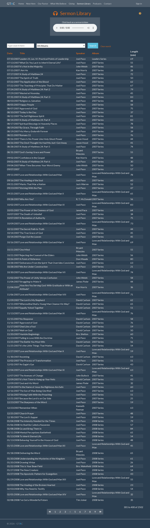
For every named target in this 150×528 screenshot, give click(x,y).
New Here (30, 3)
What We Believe (58, 3)
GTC (11, 3)
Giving (72, 3)
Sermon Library (84, 3)
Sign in (139, 3)
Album (95, 53)
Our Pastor (43, 3)
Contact (107, 3)
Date (9, 53)
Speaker (80, 53)
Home (21, 3)
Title (22, 53)
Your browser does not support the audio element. (75, 28)
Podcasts (97, 3)
